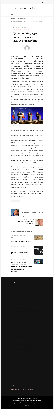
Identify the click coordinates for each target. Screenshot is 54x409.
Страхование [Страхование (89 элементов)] (19, 365)
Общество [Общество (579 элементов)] (18, 356)
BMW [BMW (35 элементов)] (26, 296)
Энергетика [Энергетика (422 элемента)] (19, 378)
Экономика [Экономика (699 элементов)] (31, 373)
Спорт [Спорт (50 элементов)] (35, 360)
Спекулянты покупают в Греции (21, 241)
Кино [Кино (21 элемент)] (28, 343)
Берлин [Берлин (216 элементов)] (17, 343)
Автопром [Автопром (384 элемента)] (18, 335)
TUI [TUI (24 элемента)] (32, 326)
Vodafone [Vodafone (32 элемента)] (18, 330)
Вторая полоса (17, 29)
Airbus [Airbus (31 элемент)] (16, 291)
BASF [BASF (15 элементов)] (16, 296)
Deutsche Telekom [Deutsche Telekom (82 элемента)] (21, 313)
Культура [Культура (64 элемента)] (17, 347)
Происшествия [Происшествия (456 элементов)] (20, 360)
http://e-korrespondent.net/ (27, 8)
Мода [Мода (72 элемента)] (29, 347)
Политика (26, 29)
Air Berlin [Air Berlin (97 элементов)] (29, 287)
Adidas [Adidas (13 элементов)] (17, 287)
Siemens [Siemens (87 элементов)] (35, 322)
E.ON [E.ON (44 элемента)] (36, 313)
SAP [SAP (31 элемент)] (25, 322)
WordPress (27, 405)
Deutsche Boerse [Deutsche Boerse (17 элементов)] (20, 309)
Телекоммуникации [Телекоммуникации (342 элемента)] (22, 369)
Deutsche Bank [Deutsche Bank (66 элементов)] (19, 304)
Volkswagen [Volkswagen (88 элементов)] (32, 330)
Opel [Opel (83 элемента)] (30, 317)
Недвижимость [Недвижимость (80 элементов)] (20, 352)
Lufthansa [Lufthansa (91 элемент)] (18, 317)
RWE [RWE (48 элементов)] (16, 322)
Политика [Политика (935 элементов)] (33, 356)
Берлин (13, 262)
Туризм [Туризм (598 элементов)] (17, 373)
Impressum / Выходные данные (22, 390)
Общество (14, 264)
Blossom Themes (25, 403)
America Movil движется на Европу (19, 253)
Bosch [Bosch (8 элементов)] (35, 296)
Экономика (25, 239)
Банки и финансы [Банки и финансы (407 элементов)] (21, 339)
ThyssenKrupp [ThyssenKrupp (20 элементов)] (19, 326)
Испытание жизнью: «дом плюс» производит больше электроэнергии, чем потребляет (21, 269)
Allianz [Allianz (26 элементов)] (28, 291)
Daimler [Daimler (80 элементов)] (33, 300)
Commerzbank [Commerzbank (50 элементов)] (19, 300)
